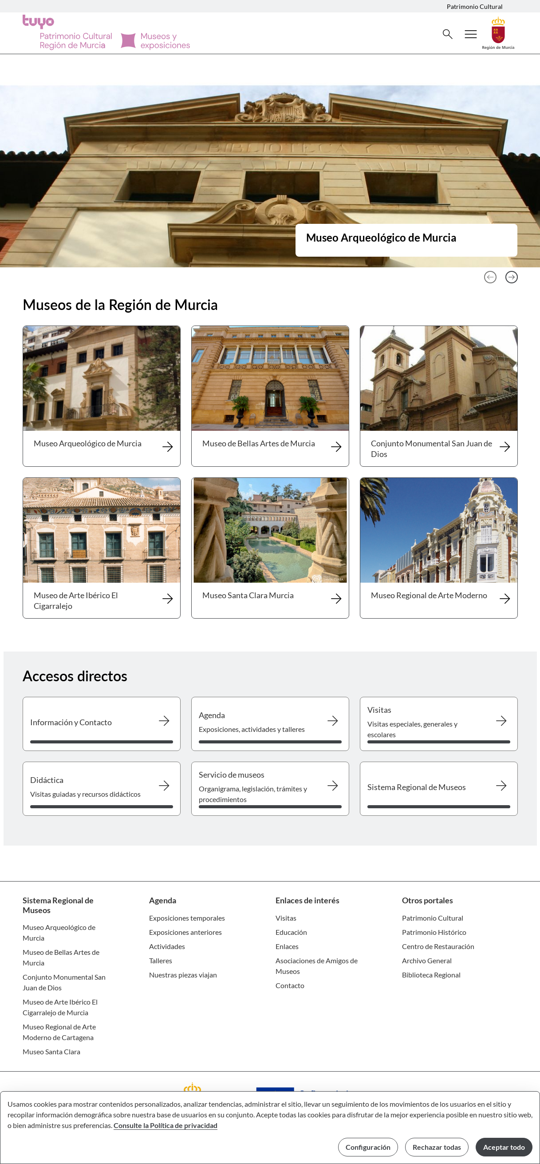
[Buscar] (448, 34)
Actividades (167, 946)
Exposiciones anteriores (185, 932)
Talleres (160, 960)
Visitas (286, 918)
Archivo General (427, 960)
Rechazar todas (437, 1147)
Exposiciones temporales (187, 918)
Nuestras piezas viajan (183, 974)
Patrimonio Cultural (475, 6)
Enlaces (287, 946)
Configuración (368, 1147)
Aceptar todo (504, 1147)
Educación (291, 932)
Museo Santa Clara (51, 1051)
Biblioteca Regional (431, 974)
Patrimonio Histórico (434, 932)
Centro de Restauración (438, 946)
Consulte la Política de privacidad (165, 1125)
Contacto (290, 985)
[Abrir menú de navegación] (470, 34)
